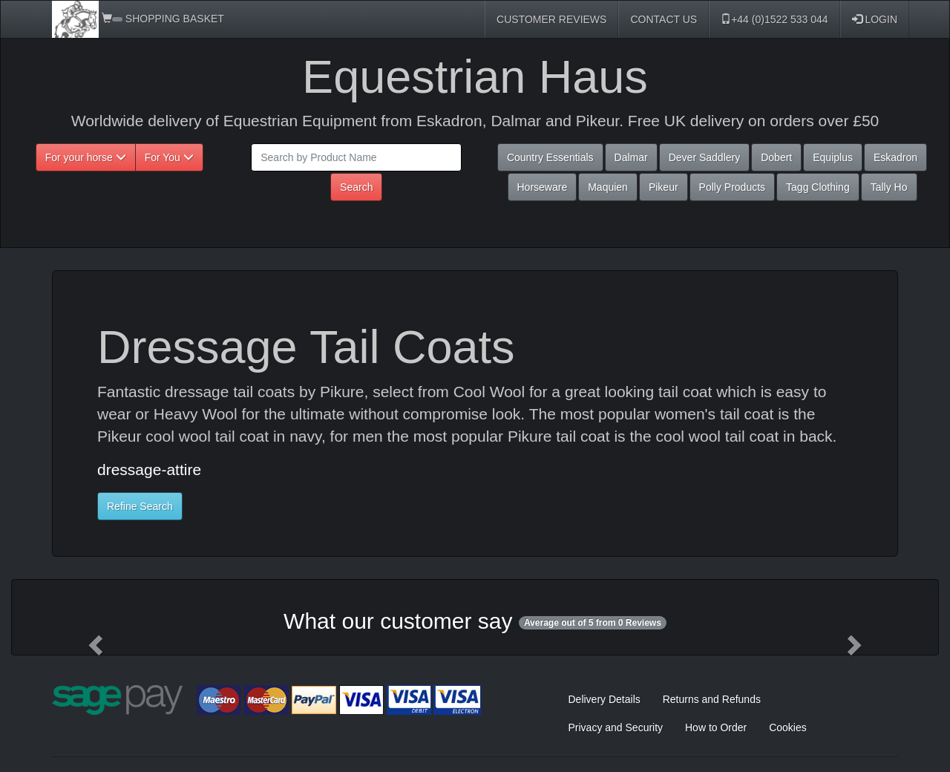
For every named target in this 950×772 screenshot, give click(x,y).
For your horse (85, 157)
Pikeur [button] (663, 187)
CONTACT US (663, 19)
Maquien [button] (608, 187)
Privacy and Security (616, 727)
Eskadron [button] (895, 157)
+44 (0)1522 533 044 (774, 19)
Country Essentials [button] (550, 157)
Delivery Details (605, 699)
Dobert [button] (776, 157)
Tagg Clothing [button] (818, 187)
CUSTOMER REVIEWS (551, 19)
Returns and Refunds (712, 699)
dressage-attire (149, 469)
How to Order (716, 727)
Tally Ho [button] (889, 187)
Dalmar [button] (631, 157)
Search (356, 187)
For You (169, 157)
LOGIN (874, 19)
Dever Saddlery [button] (705, 157)
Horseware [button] (542, 187)
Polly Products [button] (732, 187)
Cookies (788, 727)
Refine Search (140, 506)
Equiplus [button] (833, 157)
